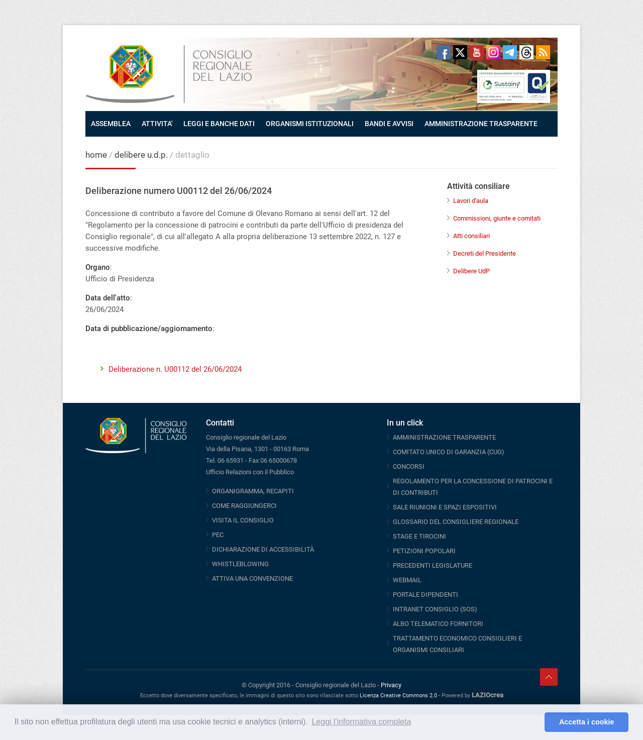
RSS (543, 52)
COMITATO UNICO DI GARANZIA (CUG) (448, 452)
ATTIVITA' (157, 124)
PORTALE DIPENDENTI (425, 594)
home (96, 155)
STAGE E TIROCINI (419, 536)
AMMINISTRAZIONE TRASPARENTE (481, 124)
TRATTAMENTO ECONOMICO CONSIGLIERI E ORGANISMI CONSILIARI (457, 644)
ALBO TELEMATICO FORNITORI (438, 623)
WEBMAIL (407, 580)
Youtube (477, 52)
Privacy (391, 685)
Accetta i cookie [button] (586, 722)
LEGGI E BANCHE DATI (219, 124)
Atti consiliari (471, 236)
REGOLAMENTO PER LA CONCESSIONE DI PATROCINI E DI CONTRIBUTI (473, 486)
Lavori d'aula (470, 200)
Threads (526, 52)
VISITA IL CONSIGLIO (243, 520)
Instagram (493, 52)
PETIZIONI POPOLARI (424, 551)
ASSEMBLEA (111, 124)
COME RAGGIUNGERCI (244, 505)
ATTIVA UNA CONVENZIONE (252, 578)
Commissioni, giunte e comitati (497, 218)
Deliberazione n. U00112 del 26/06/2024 (175, 369)
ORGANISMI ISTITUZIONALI (310, 124)
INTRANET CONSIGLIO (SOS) (435, 609)
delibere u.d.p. (142, 155)
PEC (218, 535)
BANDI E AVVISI (389, 124)
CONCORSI (408, 466)
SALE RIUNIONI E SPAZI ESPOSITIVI (445, 507)
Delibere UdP (471, 271)
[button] (534, 722)
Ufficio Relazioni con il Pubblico (250, 472)
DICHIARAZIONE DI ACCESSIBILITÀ (263, 549)
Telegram (510, 52)
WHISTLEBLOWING (240, 564)
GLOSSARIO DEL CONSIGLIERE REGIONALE (455, 521)
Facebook (444, 52)
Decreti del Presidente (484, 253)
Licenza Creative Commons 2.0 (398, 695)
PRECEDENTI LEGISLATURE (432, 565)
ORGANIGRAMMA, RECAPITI (253, 491)
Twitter (460, 52)
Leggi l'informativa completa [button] (361, 721)
